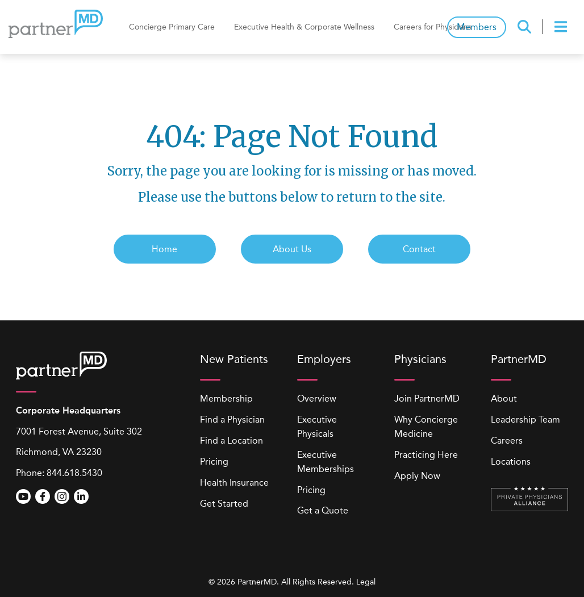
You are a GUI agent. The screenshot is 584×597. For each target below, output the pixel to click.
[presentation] (562, 26)
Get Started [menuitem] (224, 503)
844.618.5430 (74, 472)
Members (477, 27)
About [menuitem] (504, 398)
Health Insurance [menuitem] (234, 482)
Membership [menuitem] (226, 398)
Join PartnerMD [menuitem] (427, 398)
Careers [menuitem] (507, 440)
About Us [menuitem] (292, 249)
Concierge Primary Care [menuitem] (172, 27)
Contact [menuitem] (419, 249)
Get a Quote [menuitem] (322, 510)
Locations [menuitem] (511, 461)
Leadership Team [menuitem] (525, 419)
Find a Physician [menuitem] (232, 419)
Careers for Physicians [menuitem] (433, 27)
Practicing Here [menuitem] (426, 454)
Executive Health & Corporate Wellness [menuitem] (304, 27)
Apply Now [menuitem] (417, 475)
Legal (366, 582)
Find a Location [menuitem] (231, 440)
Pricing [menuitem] (214, 461)
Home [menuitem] (164, 249)
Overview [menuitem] (316, 398)
